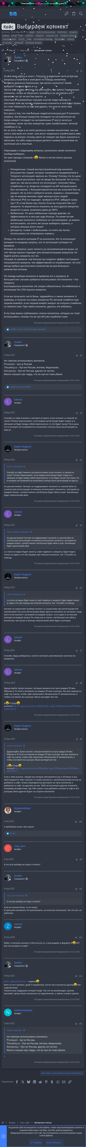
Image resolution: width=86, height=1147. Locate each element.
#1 (81, 71)
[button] (5, 14)
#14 (80, 976)
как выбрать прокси (43, 39)
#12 (80, 889)
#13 (80, 937)
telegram (39, 35)
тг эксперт (7, 42)
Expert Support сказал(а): (18, 532)
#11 (81, 859)
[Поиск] (80, 13)
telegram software (68, 35)
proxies (6, 35)
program (73, 32)
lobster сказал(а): (14, 466)
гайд (29, 39)
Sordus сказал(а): (14, 1030)
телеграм (19, 42)
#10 (80, 822)
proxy (14, 35)
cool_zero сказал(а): (15, 895)
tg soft (21, 39)
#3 (81, 413)
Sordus (7, 32)
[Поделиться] (77, 71)
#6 (81, 588)
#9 (81, 739)
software (29, 35)
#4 (81, 460)
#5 (81, 525)
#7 (81, 651)
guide (32, 32)
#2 (81, 355)
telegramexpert (9, 39)
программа (60, 39)
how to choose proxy (46, 32)
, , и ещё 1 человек (28, 329)
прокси (70, 39)
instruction (62, 32)
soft (21, 35)
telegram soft (52, 35)
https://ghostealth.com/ (15, 981)
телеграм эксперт (33, 42)
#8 (81, 683)
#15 (80, 1024)
